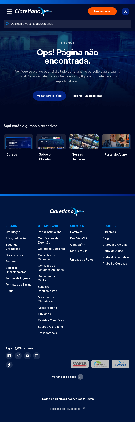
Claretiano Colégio (115, 244)
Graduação (13, 232)
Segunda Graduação (13, 247)
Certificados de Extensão (48, 240)
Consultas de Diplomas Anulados (51, 268)
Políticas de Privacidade (67, 408)
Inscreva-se (102, 11)
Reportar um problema (87, 95)
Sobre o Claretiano (50, 326)
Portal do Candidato (116, 257)
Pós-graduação (16, 238)
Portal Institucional (50, 232)
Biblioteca (109, 232)
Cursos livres (14, 255)
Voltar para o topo (67, 377)
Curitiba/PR (77, 244)
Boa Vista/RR (78, 238)
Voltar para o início (49, 95)
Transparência (47, 333)
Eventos (11, 261)
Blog (106, 238)
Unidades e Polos (81, 259)
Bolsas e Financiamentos (16, 270)
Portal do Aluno (113, 251)
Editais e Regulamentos (47, 289)
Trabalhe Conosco (115, 263)
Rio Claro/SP (78, 251)
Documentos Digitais (46, 278)
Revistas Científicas (51, 320)
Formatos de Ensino (18, 284)
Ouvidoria (44, 314)
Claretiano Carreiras (51, 249)
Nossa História (47, 307)
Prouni (10, 291)
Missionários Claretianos (46, 299)
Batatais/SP (77, 232)
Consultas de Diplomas (46, 257)
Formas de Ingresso (19, 278)
